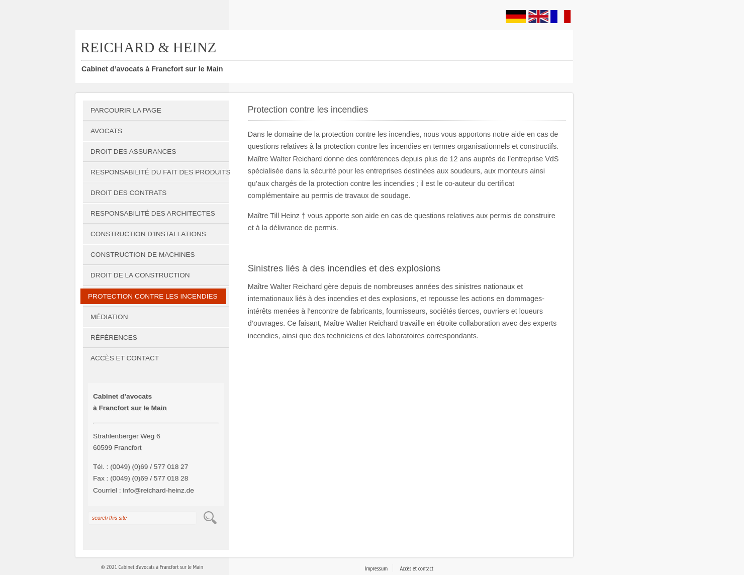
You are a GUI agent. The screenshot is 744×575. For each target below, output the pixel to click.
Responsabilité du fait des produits (159, 172)
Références (113, 337)
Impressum (376, 568)
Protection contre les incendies (153, 296)
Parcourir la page (125, 110)
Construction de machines (142, 254)
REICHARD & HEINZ (148, 47)
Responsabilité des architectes (152, 213)
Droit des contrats (128, 193)
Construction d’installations (148, 234)
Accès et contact (124, 358)
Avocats (106, 131)
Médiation (109, 317)
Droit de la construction (140, 275)
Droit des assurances (133, 151)
